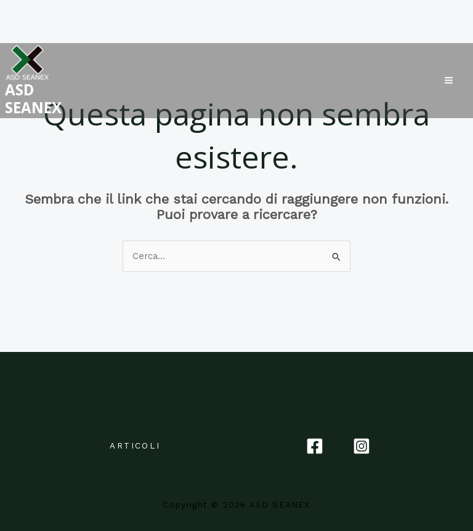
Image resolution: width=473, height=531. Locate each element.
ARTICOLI (135, 445)
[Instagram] (361, 446)
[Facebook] (315, 446)
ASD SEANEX (20, 94)
